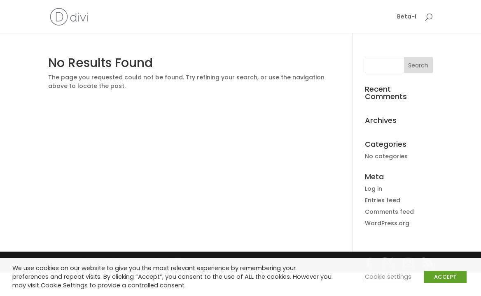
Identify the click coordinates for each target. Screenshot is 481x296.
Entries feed (382, 200)
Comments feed (389, 212)
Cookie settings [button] (388, 277)
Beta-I (406, 17)
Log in (373, 189)
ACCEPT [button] (445, 277)
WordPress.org (387, 223)
